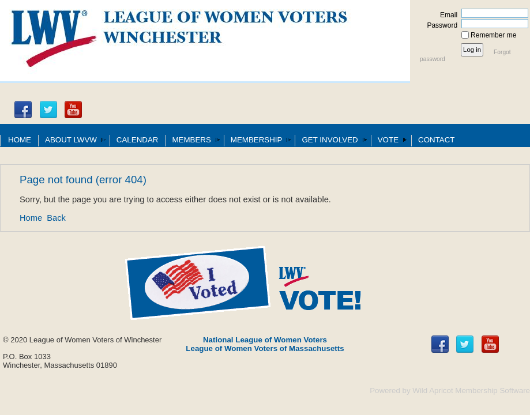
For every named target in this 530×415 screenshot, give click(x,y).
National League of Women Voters (265, 339)
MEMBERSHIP (257, 139)
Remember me (493, 35)
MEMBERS (191, 139)
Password (439, 25)
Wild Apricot (432, 390)
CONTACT (436, 139)
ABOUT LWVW (71, 139)
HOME (19, 139)
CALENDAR (137, 139)
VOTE (388, 139)
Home (31, 217)
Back (56, 217)
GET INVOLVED (330, 139)
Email (446, 15)
